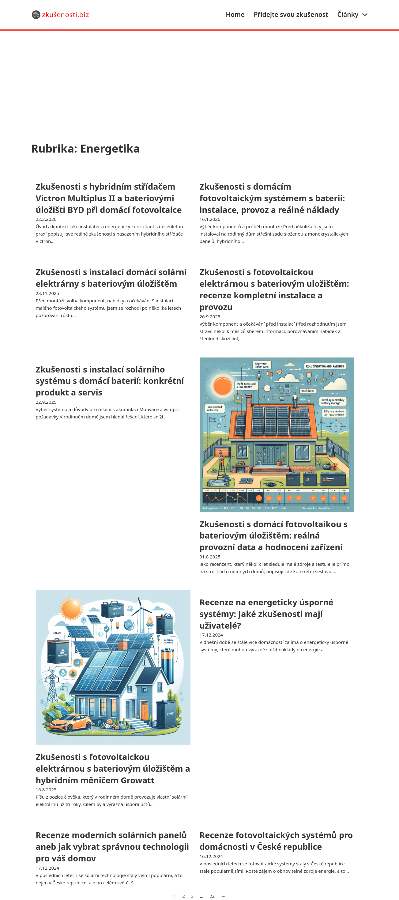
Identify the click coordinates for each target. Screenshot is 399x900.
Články (348, 14)
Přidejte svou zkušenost (291, 14)
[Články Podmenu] (365, 14)
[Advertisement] (199, 76)
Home (235, 14)
